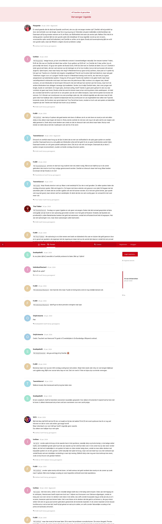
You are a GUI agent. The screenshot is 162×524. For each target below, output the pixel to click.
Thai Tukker (39, 417)
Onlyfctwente (40, 112)
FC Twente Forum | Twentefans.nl (29, 5)
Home (43, 3)
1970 (37, 202)
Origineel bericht (128, 19)
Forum (52, 3)
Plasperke (39, 328)
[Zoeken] (104, 3)
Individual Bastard (42, 48)
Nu (123, 54)
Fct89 (37, 250)
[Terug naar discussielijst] (3, 3)
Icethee (38, 229)
